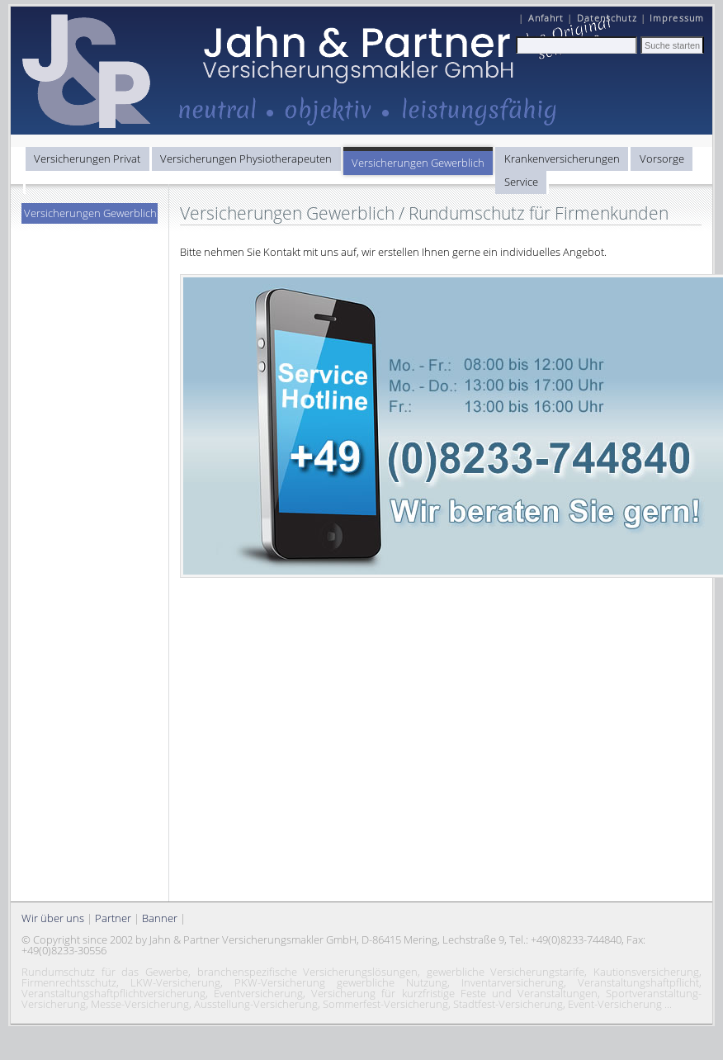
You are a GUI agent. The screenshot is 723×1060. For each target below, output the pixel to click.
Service (521, 181)
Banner (159, 918)
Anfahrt (546, 18)
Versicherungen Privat (87, 158)
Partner (113, 918)
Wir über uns (52, 918)
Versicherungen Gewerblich (418, 162)
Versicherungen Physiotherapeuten (246, 158)
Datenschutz (607, 18)
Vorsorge (662, 158)
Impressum (677, 18)
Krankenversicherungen (562, 158)
